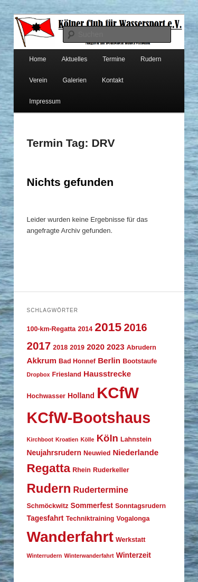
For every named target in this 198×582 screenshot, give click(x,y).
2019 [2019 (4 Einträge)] (77, 347)
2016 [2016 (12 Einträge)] (135, 327)
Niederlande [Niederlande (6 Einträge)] (135, 452)
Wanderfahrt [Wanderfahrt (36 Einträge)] (70, 537)
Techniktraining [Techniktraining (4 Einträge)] (90, 518)
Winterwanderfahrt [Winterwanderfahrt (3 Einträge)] (89, 555)
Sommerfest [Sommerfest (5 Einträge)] (92, 505)
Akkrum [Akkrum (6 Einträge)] (41, 360)
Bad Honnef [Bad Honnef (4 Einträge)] (77, 361)
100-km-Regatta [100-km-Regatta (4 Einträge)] (51, 329)
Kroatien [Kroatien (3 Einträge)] (66, 439)
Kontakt (113, 80)
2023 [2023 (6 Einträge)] (116, 346)
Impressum (44, 101)
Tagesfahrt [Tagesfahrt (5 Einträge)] (45, 518)
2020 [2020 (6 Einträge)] (96, 346)
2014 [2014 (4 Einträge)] (85, 329)
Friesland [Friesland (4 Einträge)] (66, 374)
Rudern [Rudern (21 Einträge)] (49, 488)
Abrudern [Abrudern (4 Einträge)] (141, 347)
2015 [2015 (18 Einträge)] (108, 327)
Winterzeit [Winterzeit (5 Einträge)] (133, 555)
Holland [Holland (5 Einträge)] (81, 395)
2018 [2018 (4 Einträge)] (60, 347)
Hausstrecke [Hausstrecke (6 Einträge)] (107, 373)
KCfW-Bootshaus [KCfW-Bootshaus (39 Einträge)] (89, 417)
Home (37, 59)
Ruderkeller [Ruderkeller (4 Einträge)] (111, 470)
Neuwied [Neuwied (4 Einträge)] (96, 453)
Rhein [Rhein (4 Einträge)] (81, 470)
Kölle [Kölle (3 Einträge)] (87, 439)
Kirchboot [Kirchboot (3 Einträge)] (40, 439)
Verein (38, 80)
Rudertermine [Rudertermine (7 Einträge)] (100, 489)
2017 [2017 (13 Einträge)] (39, 346)
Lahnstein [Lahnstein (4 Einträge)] (136, 439)
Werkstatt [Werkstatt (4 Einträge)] (131, 539)
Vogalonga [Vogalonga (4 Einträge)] (133, 518)
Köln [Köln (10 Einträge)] (107, 438)
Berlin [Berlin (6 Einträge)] (109, 360)
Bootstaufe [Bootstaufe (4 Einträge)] (139, 361)
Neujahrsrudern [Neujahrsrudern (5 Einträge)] (54, 452)
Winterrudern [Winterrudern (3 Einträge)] (44, 555)
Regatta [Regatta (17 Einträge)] (49, 468)
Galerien (74, 80)
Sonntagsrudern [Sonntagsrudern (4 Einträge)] (140, 506)
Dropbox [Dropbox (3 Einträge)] (38, 374)
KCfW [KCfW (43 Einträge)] (118, 392)
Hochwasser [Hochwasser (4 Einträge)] (46, 396)
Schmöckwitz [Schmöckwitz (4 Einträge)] (48, 506)
